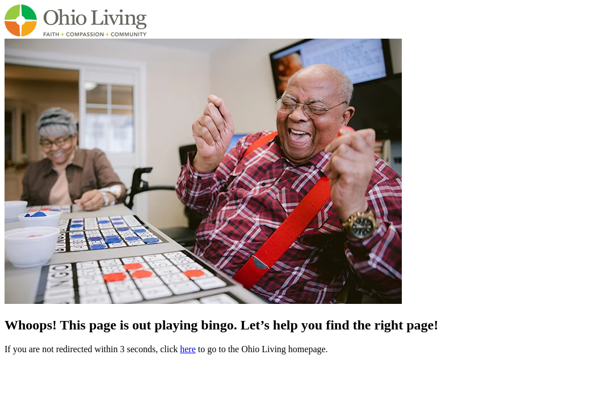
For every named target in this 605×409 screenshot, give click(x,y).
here (188, 349)
